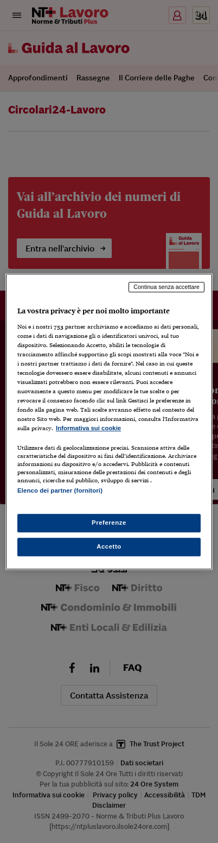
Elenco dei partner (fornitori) (59, 491)
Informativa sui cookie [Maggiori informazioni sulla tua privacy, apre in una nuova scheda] (88, 428)
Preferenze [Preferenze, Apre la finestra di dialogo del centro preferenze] (109, 522)
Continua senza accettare (166, 287)
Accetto (109, 546)
